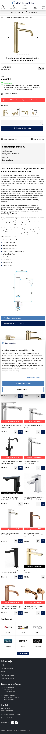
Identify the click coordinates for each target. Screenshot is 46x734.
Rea (9, 69)
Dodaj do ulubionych (10, 139)
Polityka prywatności (7, 679)
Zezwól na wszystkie (23, 383)
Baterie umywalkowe (25, 17)
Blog (2, 665)
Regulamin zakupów (7, 668)
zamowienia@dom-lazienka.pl (13, 714)
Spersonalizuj (23, 389)
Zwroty (3, 672)
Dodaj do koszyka (23, 128)
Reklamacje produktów (8, 675)
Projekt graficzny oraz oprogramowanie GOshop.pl (16, 730)
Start (2, 17)
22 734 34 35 (8, 718)
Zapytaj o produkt (39, 139)
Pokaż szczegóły (33, 377)
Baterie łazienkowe (11, 17)
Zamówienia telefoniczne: (23, 12)
